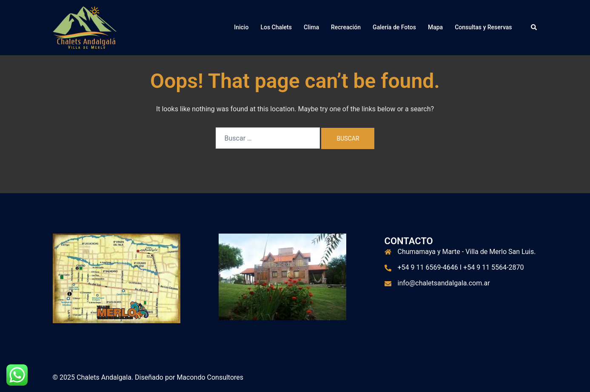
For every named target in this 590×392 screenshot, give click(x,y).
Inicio (241, 27)
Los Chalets (276, 27)
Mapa (435, 27)
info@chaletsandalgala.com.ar (444, 283)
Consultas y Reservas (483, 27)
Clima (311, 27)
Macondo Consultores (210, 377)
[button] (534, 27)
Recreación (346, 27)
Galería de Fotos (394, 27)
